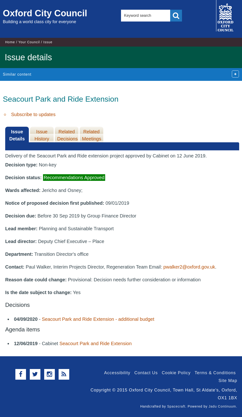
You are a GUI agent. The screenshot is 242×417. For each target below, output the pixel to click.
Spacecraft (176, 406)
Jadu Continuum (222, 406)
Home (10, 42)
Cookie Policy (176, 372)
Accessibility (117, 372)
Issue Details (17, 135)
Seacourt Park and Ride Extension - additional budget (98, 319)
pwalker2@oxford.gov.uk (189, 266)
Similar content (17, 74)
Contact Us (146, 372)
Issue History (42, 135)
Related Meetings (91, 135)
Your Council (29, 42)
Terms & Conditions (215, 372)
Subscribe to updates (33, 114)
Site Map (228, 380)
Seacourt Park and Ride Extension (95, 343)
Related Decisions (67, 135)
